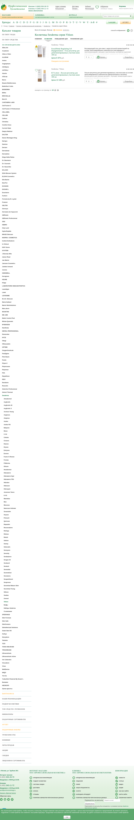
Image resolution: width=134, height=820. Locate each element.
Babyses (6, 428)
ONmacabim (6, 344)
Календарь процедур (83, 794)
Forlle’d (4, 196)
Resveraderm (8, 527)
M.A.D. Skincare (7, 299)
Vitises (6, 601)
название (48, 39)
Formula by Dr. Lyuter (9, 199)
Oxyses (6, 515)
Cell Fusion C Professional (11, 109)
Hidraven (7, 486)
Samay (6, 544)
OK (67, 817)
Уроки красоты (7, 688)
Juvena (4, 270)
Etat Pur (5, 183)
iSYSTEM (5, 250)
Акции (5, 750)
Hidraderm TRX (9, 479)
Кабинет (88, 6)
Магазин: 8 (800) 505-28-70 (38, 6)
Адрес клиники (60, 6)
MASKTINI (5, 312)
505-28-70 (7, 777)
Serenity (6, 553)
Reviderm (5, 382)
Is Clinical (5, 244)
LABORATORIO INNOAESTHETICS (13, 286)
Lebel (4, 292)
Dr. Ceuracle (6, 163)
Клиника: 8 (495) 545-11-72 (38, 9)
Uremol (6, 598)
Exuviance (5, 192)
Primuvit (6, 518)
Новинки (38, 39)
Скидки (5, 755)
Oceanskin (7, 511)
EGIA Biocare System (9, 173)
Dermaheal (5, 150)
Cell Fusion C (6, 105)
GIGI (3, 221)
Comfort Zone (6, 125)
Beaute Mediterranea (9, 83)
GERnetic (5, 215)
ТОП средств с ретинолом (13, 709)
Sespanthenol (8, 579)
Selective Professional (9, 389)
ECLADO (5, 170)
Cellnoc (4, 118)
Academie (5, 51)
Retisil (6, 537)
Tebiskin (5, 640)
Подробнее (128, 57)
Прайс (78, 784)
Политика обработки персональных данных (48, 797)
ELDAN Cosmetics (8, 176)
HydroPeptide (6, 231)
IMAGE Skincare (7, 234)
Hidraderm (7, 473)
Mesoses (7, 505)
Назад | (5, 26)
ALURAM (5, 57)
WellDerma (5, 669)
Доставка (75, 6)
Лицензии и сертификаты (13, 760)
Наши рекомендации (11, 699)
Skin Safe (5, 621)
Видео (121, 784)
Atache (4, 73)
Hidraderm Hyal (9, 476)
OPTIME (5, 347)
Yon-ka (4, 676)
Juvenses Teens (9, 492)
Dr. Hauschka (6, 167)
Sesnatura (7, 576)
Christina (5, 121)
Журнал (84, 16)
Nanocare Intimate (10, 508)
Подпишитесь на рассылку (94, 800)
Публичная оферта (125, 797)
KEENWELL (6, 273)
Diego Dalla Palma (8, 157)
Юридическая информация (42, 777)
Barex (4, 80)
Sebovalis (7, 547)
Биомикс (5, 682)
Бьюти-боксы (8, 693)
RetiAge (6, 531)
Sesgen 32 (7, 560)
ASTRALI (5, 70)
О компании (8, 611)
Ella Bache (5, 179)
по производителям (11, 45)
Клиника (50, 16)
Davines (5, 144)
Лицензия (79, 781)
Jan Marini (5, 260)
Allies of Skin (6, 54)
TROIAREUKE (6, 650)
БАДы (6, 605)
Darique (4, 141)
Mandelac (7, 498)
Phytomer (5, 369)
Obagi (4, 341)
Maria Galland (6, 302)
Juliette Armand (7, 266)
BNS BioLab (6, 96)
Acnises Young (9, 411)
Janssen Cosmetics (8, 263)
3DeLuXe (5, 47)
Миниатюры (7, 714)
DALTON (5, 134)
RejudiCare (6, 376)
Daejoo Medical (7, 131)
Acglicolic (7, 402)
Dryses (6, 447)
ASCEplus (5, 67)
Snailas (6, 595)
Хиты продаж (8, 745)
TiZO (3, 643)
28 (55, 90)
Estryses (7, 450)
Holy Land (5, 228)
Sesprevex (7, 582)
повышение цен (61, 39)
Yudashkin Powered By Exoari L (12, 679)
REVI (3, 379)
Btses (6, 431)
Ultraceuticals (6, 653)
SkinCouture (6, 624)
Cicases (6, 440)
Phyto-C (5, 363)
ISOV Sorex (6, 247)
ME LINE (5, 315)
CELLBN (5, 115)
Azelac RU (7, 424)
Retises (6, 534)
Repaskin (7, 524)
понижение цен (76, 39)
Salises (6, 540)
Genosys (5, 208)
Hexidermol (7, 469)
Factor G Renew (9, 457)
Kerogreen (5, 276)
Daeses (6, 444)
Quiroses (7, 521)
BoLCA (4, 99)
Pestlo (4, 360)
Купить (102, 57)
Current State (6, 128)
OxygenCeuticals (8, 350)
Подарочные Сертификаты (14, 719)
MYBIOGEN (6, 324)
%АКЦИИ (111, 22)
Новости (122, 777)
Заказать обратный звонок (35, 10)
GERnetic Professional (9, 218)
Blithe (4, 93)
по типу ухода (8, 34)
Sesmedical (7, 573)
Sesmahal (7, 569)
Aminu (4, 60)
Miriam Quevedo (7, 321)
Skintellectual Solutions (10, 627)
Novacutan (5, 334)
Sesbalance (7, 556)
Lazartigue (5, 289)
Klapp (4, 283)
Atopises (7, 418)
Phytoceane (6, 366)
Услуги (78, 791)
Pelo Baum (5, 357)
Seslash (6, 566)
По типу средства (10, 40)
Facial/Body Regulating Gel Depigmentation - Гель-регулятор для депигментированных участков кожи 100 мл (65, 52)
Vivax (4, 666)
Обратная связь (5, 796)
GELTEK (5, 205)
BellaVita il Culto (7, 86)
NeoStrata (5, 328)
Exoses (6, 453)
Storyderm (5, 637)
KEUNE (4, 279)
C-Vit (5, 434)
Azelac (6, 421)
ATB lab (4, 76)
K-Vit (5, 495)
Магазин (17, 16)
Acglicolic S (8, 408)
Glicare (6, 466)
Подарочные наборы (11, 730)
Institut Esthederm (8, 241)
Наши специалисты (83, 787)
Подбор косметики (10, 704)
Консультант (59, 9)
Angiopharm (6, 64)
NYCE (4, 337)
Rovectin (5, 386)
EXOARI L (5, 189)
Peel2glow (5, 353)
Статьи (121, 781)
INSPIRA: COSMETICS (9, 237)
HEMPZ (4, 225)
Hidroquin (7, 489)
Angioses (7, 415)
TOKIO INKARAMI (8, 647)
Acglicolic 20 (8, 405)
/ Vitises (61, 45)
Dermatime (5, 154)
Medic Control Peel (8, 318)
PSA (3, 373)
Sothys (4, 634)
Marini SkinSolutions (9, 305)
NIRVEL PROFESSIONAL (10, 331)
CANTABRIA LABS (8, 102)
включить (66, 30)
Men (5, 502)
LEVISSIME (6, 295)
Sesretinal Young (9, 589)
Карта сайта (123, 794)
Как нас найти (124, 791)
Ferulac (6, 460)
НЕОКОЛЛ (5, 685)
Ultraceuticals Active (9, 656)
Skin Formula (6, 618)
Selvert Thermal (7, 392)
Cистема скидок (38, 784)
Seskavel (7, 563)
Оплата (74, 9)
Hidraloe (6, 482)
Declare (4, 147)
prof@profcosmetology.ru (8, 790)
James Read (6, 257)
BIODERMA (6, 89)
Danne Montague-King (9, 138)
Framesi (5, 202)
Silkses (6, 592)
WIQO (4, 672)
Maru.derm (5, 308)
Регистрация (89, 9)
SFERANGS (6, 614)
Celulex (6, 437)
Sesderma (54, 45)
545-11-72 (7, 785)
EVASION (5, 186)
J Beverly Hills (7, 254)
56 (58, 90)
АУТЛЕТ (125, 22)
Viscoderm (5, 663)
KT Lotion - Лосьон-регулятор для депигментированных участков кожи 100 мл (65, 75)
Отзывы (36, 794)
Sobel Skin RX (7, 630)
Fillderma (7, 463)
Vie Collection (6, 659)
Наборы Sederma (10, 608)
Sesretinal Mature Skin (11, 585)
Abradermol (8, 399)
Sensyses (7, 550)
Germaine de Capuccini (10, 212)
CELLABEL (6, 112)
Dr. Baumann (6, 160)
